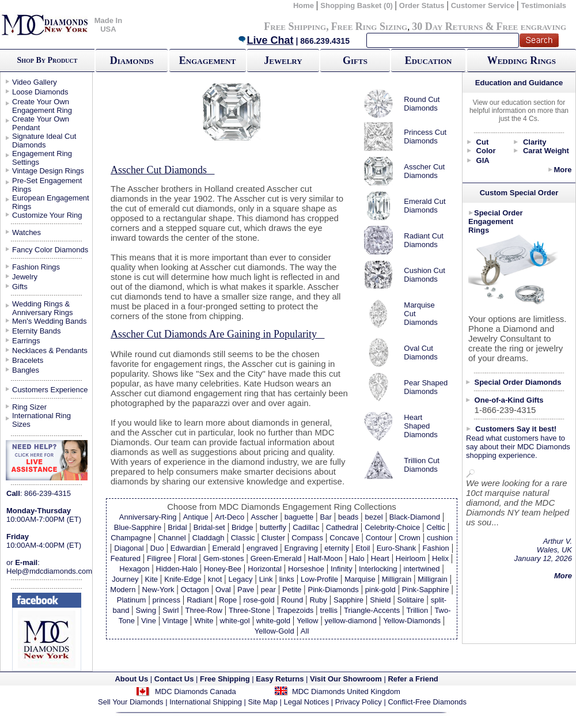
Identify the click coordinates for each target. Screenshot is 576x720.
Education (428, 60)
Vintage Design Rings (48, 170)
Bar (325, 517)
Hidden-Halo (177, 568)
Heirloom (411, 558)
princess (166, 600)
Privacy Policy (358, 702)
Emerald (226, 548)
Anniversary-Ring (148, 517)
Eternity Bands (36, 331)
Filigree (159, 558)
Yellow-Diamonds (412, 620)
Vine (148, 620)
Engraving (302, 548)
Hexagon (134, 568)
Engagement (207, 60)
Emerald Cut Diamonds (424, 205)
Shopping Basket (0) (357, 5)
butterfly (273, 527)
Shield (380, 600)
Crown (409, 537)
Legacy (241, 579)
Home (303, 5)
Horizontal (265, 568)
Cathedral (342, 527)
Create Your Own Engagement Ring (42, 106)
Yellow (307, 620)
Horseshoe (306, 568)
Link (266, 579)
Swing (146, 610)
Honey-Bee (222, 568)
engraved (262, 548)
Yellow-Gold (274, 631)
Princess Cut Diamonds (425, 136)
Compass (307, 537)
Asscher (264, 517)
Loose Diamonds (40, 92)
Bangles (25, 370)
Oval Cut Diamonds (421, 352)
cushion (440, 537)
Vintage (175, 620)
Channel (171, 537)
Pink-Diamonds (333, 589)
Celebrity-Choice (392, 527)
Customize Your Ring (47, 215)
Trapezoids (295, 610)
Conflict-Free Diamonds (427, 702)
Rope (228, 600)
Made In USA (108, 24)
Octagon (195, 589)
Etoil (362, 548)
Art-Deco (229, 517)
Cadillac (306, 527)
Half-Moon (325, 558)
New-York (158, 589)
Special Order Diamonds (518, 382)
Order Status (422, 5)
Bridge (242, 527)
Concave (344, 537)
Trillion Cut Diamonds (421, 464)
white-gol (235, 620)
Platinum (131, 600)
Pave (246, 589)
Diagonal (128, 548)
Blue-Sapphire (137, 527)
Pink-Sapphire (425, 589)
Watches (26, 232)
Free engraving (531, 26)
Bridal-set (209, 527)
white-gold (273, 620)
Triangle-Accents (372, 610)
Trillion (417, 610)
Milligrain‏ (432, 579)
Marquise (359, 579)
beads (348, 517)
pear (268, 589)
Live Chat (265, 40)
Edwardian (188, 548)
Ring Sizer (29, 407)
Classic (243, 537)
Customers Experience (50, 389)
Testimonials (543, 5)
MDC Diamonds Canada (195, 691)
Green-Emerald (276, 558)
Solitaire (411, 600)
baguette (299, 517)
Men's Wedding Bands (49, 321)
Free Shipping (295, 26)
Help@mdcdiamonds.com (49, 571)
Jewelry (283, 60)
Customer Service (483, 5)
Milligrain (396, 579)
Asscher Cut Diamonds (424, 171)
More (562, 169)
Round (292, 600)
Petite (291, 589)
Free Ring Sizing (369, 26)
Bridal (177, 527)
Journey (125, 579)
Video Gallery (34, 82)
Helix (440, 558)
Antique (196, 517)
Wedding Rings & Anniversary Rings (42, 308)
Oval (223, 589)
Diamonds (132, 60)
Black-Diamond (414, 517)
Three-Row (203, 610)
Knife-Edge (182, 579)
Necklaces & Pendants (50, 350)
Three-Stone (249, 610)
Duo (157, 548)
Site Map (263, 702)
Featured (126, 558)
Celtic (436, 527)
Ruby (318, 600)
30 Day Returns (447, 26)
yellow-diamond (351, 620)
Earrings (26, 340)
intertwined (422, 568)
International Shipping (205, 702)
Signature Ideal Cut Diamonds (44, 140)
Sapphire (348, 600)
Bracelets (27, 360)
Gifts (355, 60)
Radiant (200, 600)
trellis (329, 610)
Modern (122, 589)
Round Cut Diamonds (421, 103)
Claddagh (208, 537)
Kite (151, 579)
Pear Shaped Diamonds (426, 387)
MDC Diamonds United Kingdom (346, 691)
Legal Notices (306, 702)
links (286, 579)
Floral (187, 558)
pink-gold (380, 589)
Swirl (170, 610)
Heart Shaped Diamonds (421, 426)
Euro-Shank (396, 548)
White (203, 620)
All (305, 631)
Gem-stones (223, 558)
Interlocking (378, 568)
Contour (379, 537)
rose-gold (259, 600)
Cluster (273, 537)
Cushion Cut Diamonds (424, 274)
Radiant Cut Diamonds (424, 240)
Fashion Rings (36, 267)
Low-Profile (319, 579)
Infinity (342, 568)
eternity (336, 548)
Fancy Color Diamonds (50, 249)
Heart (380, 558)
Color (486, 150)
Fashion (435, 548)
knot (215, 579)
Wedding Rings (521, 60)
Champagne (131, 537)
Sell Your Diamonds (130, 702)
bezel (374, 517)
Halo (357, 558)
